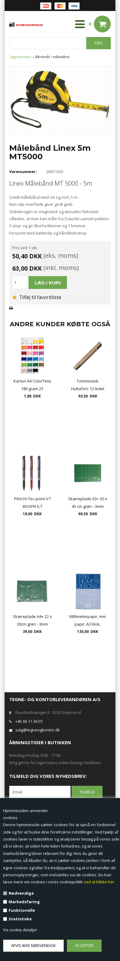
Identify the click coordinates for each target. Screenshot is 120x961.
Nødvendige (21, 893)
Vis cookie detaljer (20, 930)
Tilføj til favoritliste (36, 297)
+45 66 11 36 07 (29, 721)
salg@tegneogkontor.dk (37, 730)
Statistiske (20, 919)
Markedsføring (24, 901)
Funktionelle (22, 910)
